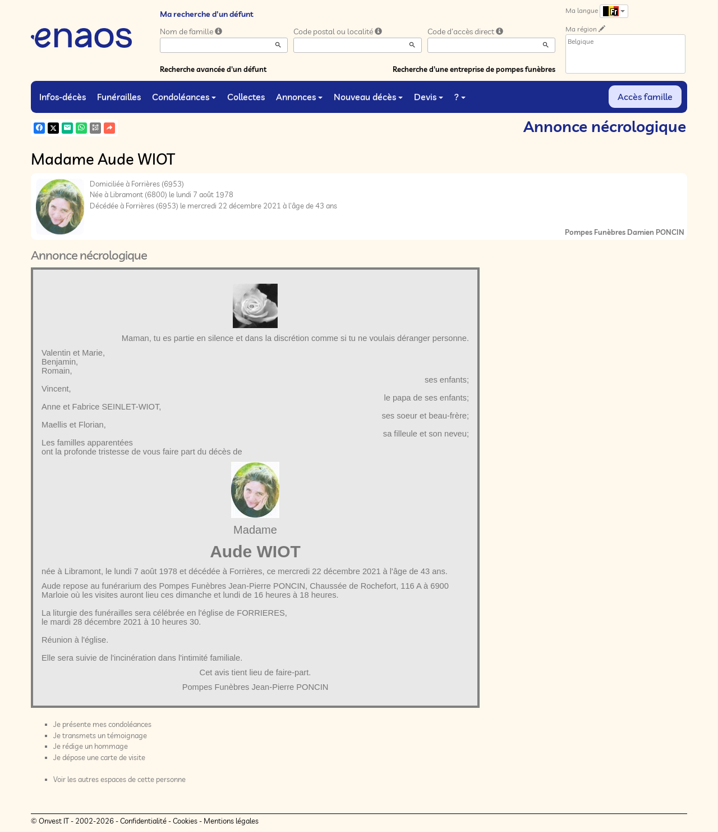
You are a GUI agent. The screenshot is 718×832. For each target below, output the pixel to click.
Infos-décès (62, 96)
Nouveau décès (368, 96)
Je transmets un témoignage (100, 735)
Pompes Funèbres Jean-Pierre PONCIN (255, 687)
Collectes (246, 96)
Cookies (185, 820)
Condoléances (184, 96)
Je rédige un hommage (90, 746)
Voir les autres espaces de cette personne (119, 779)
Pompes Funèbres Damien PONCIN (624, 232)
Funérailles (119, 96)
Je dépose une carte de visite (99, 757)
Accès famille (645, 96)
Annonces (299, 96)
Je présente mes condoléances (102, 724)
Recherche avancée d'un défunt (213, 69)
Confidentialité (143, 820)
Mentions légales (231, 820)
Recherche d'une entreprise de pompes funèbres (474, 69)
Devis (428, 96)
